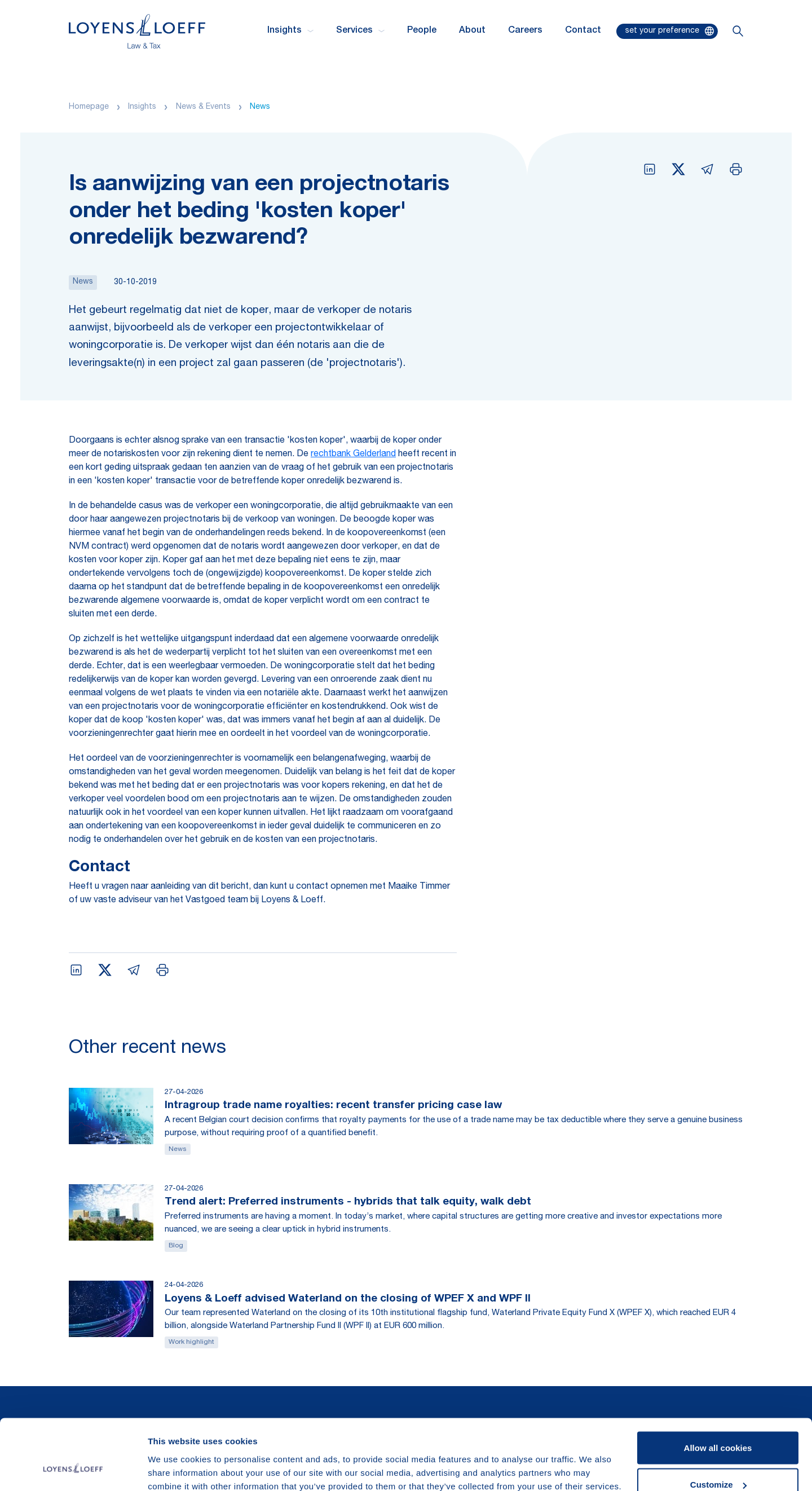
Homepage (89, 107)
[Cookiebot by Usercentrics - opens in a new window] (73, 1469)
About (472, 31)
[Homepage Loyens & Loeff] (137, 31)
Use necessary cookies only (717, 1461)
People (421, 31)
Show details (174, 1456)
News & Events (203, 107)
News (260, 107)
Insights (142, 107)
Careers (525, 31)
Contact (583, 31)
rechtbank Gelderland (353, 454)
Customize (718, 1424)
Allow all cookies (718, 1387)
